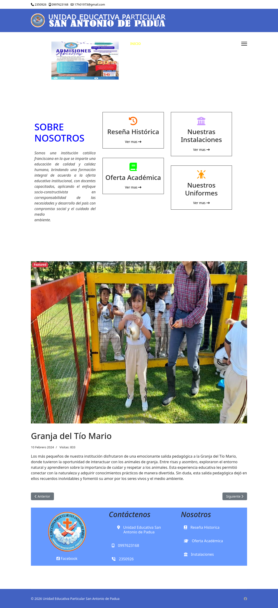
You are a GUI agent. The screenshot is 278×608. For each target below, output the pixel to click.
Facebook (66, 558)
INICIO (135, 43)
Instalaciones (199, 554)
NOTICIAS (228, 43)
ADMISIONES (200, 43)
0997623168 (60, 5)
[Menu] (244, 43)
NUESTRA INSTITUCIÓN (163, 43)
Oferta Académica (203, 540)
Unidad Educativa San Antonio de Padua (139, 530)
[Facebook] (245, 598)
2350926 (40, 5)
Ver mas (133, 141)
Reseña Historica (201, 527)
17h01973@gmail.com (89, 5)
